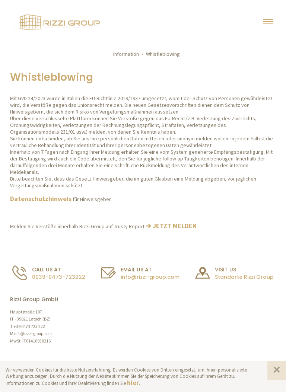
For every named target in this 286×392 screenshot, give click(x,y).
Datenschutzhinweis (41, 198)
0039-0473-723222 (58, 277)
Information (126, 54)
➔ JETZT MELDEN (171, 226)
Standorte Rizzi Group (244, 277)
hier (133, 382)
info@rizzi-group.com (150, 277)
